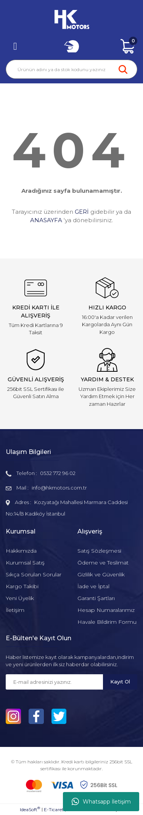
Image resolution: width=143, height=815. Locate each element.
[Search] (71, 69)
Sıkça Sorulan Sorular (33, 574)
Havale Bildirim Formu (107, 621)
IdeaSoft (30, 809)
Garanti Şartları (96, 598)
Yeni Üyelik (20, 598)
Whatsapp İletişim (101, 801)
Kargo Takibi (22, 586)
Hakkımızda (21, 550)
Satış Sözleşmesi (99, 550)
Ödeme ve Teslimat (103, 562)
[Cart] (127, 46)
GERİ (82, 211)
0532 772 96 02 (58, 473)
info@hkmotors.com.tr (59, 488)
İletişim (15, 610)
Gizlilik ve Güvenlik (101, 574)
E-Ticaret (54, 809)
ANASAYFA (46, 220)
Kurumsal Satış (25, 562)
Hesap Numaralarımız (106, 610)
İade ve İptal (93, 586)
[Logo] (72, 19)
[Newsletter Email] (54, 682)
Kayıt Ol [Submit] (120, 681)
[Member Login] (71, 46)
